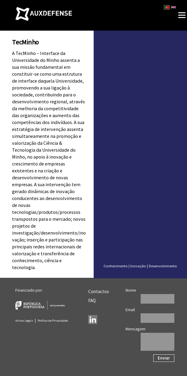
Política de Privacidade (53, 321)
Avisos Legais (24, 321)
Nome (131, 290)
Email (130, 309)
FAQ (92, 300)
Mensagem (135, 329)
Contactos (98, 291)
